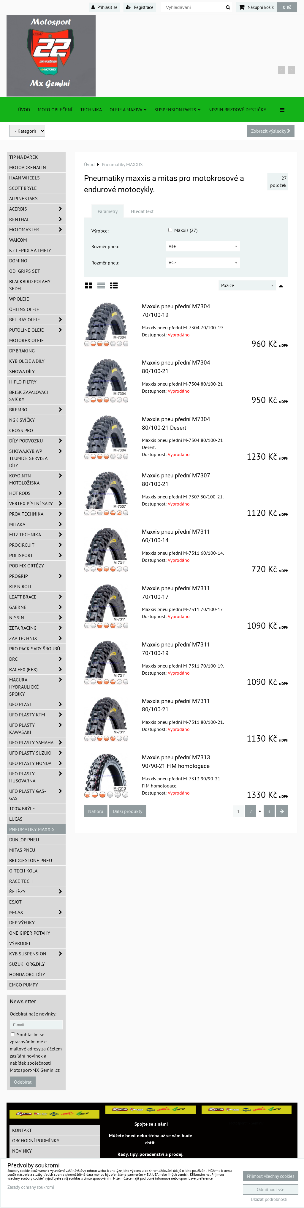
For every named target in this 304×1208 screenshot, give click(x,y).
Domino (18, 261)
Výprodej (19, 943)
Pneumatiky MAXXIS (32, 829)
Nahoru (95, 811)
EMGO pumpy (23, 985)
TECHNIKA (91, 110)
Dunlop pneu (24, 840)
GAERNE (37, 607)
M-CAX (37, 912)
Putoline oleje (37, 330)
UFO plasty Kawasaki (37, 728)
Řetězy (37, 891)
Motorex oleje (26, 340)
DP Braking (22, 351)
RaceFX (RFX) (37, 669)
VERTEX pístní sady (37, 503)
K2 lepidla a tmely (30, 250)
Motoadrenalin (27, 167)
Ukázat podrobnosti (269, 1199)
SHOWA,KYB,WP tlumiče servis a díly (37, 458)
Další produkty (127, 811)
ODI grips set (24, 271)
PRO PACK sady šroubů (34, 649)
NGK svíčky (22, 420)
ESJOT (15, 902)
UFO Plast (37, 704)
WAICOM (18, 240)
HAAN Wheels (24, 178)
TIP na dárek (23, 157)
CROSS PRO (21, 430)
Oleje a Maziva (128, 110)
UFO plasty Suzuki (37, 753)
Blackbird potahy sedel (29, 284)
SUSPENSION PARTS (177, 110)
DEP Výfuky (22, 922)
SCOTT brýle (23, 188)
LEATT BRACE (37, 597)
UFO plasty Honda (37, 763)
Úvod (24, 110)
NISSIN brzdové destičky (237, 110)
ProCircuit (37, 545)
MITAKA (37, 524)
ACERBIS (37, 209)
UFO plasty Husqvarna (37, 777)
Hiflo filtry (23, 382)
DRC (37, 659)
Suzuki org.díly (27, 964)
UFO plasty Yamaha (37, 742)
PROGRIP (37, 576)
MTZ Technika (37, 535)
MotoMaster (37, 229)
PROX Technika (37, 514)
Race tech (21, 881)
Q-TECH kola (23, 871)
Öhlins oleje (24, 309)
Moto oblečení (55, 110)
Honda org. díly (27, 974)
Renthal (37, 219)
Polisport (37, 555)
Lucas (16, 819)
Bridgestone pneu (30, 860)
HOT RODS (37, 493)
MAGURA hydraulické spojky (37, 687)
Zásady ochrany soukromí (30, 1187)
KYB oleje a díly (27, 361)
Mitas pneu (22, 850)
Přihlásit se (104, 7)
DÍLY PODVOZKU (37, 441)
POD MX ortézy (26, 566)
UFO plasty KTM (37, 715)
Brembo (37, 410)
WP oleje (19, 299)
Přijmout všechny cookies (270, 1176)
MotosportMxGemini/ (246, 1123)
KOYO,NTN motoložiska (37, 479)
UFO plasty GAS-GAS (37, 794)
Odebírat (22, 1082)
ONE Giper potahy (29, 933)
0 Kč (287, 7)
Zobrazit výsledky (270, 131)
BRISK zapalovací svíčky (28, 395)
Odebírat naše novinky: (33, 1014)
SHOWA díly (22, 371)
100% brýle (22, 808)
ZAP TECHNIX (37, 638)
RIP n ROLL (20, 586)
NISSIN (37, 617)
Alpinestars (23, 198)
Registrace (139, 7)
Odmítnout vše (270, 1189)
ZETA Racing (37, 628)
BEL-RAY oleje (37, 320)
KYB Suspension (37, 954)
